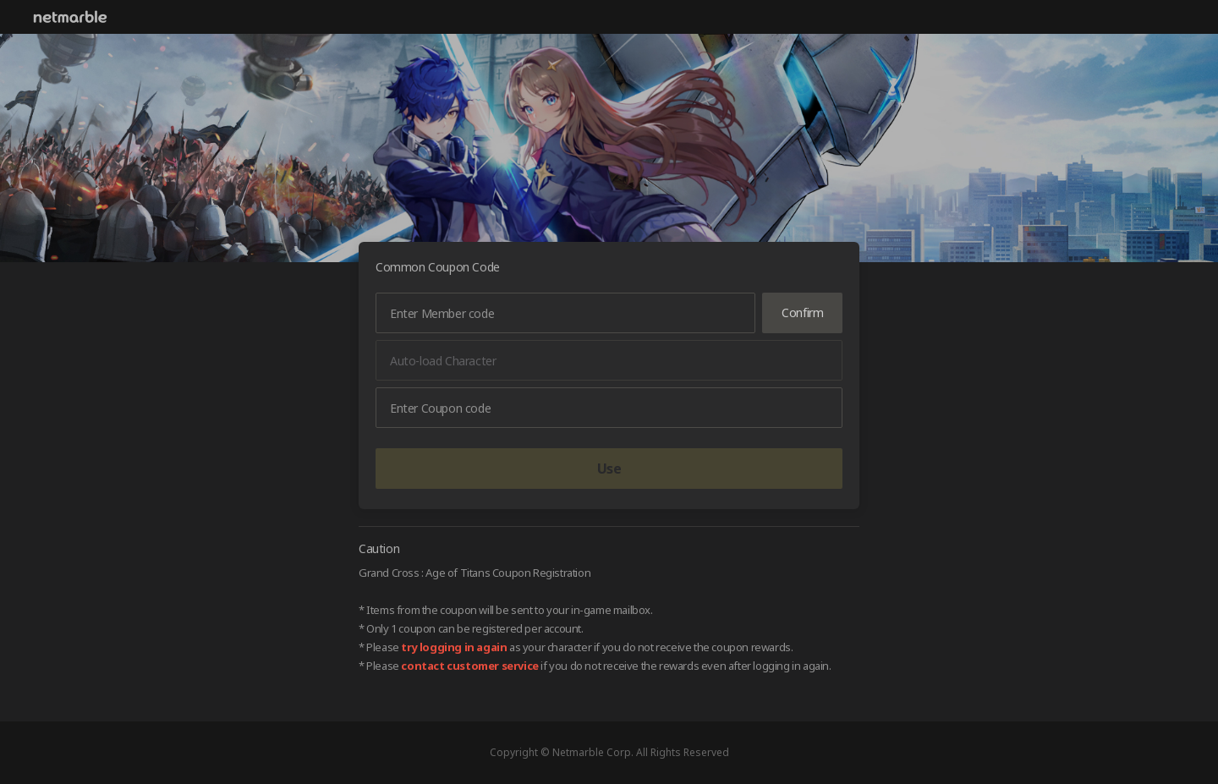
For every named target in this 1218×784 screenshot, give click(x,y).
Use (609, 468)
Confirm (802, 312)
